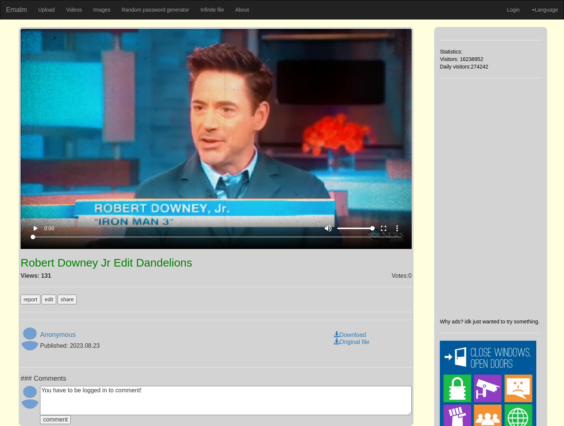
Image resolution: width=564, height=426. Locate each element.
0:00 (49, 228)
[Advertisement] (491, 198)
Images (101, 10)
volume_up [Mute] (328, 228)
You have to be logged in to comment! (226, 400)
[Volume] (356, 228)
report (30, 299)
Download (349, 335)
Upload (46, 10)
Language (545, 10)
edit (49, 299)
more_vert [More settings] (397, 228)
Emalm (16, 9)
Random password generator (155, 10)
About (242, 10)
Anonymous (58, 334)
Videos (74, 10)
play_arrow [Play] (35, 228)
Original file (351, 342)
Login (513, 10)
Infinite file (212, 10)
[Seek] (216, 237)
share (67, 299)
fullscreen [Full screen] (383, 228)
